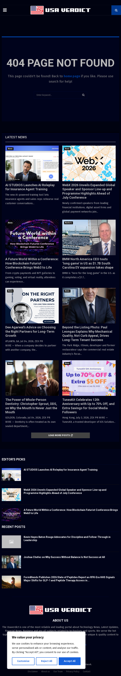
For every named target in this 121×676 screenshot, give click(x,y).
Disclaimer (33, 671)
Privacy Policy (72, 671)
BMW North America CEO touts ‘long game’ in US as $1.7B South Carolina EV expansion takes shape (87, 263)
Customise (23, 661)
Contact (86, 671)
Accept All (69, 661)
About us (45, 671)
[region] (46, 650)
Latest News (16, 137)
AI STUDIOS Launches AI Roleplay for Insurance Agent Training (61, 469)
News (10, 149)
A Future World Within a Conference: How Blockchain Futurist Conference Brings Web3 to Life (32, 263)
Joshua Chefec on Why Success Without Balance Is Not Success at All (64, 557)
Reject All (46, 661)
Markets (68, 223)
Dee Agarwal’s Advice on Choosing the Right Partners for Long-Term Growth (30, 331)
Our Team (58, 671)
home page (72, 76)
